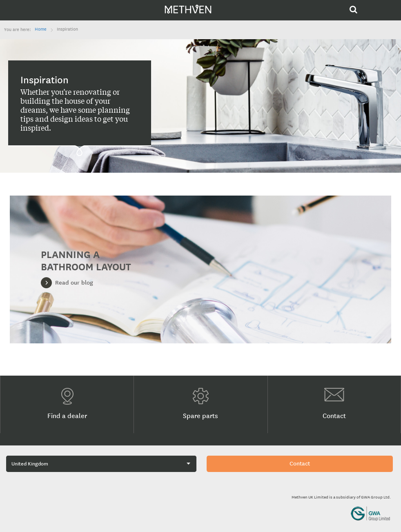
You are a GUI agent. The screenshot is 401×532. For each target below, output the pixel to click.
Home (41, 29)
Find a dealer (67, 404)
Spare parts (200, 404)
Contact (334, 404)
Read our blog (74, 282)
